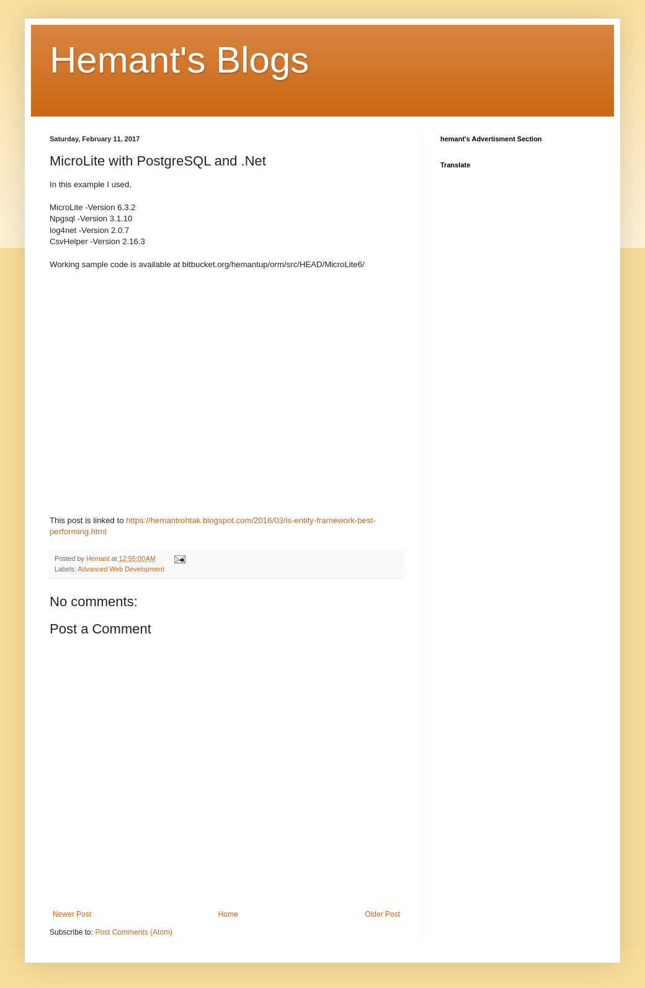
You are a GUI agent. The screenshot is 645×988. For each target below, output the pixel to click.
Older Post (382, 914)
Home (228, 914)
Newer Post (72, 914)
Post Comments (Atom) (133, 932)
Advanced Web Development (121, 569)
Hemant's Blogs (179, 60)
